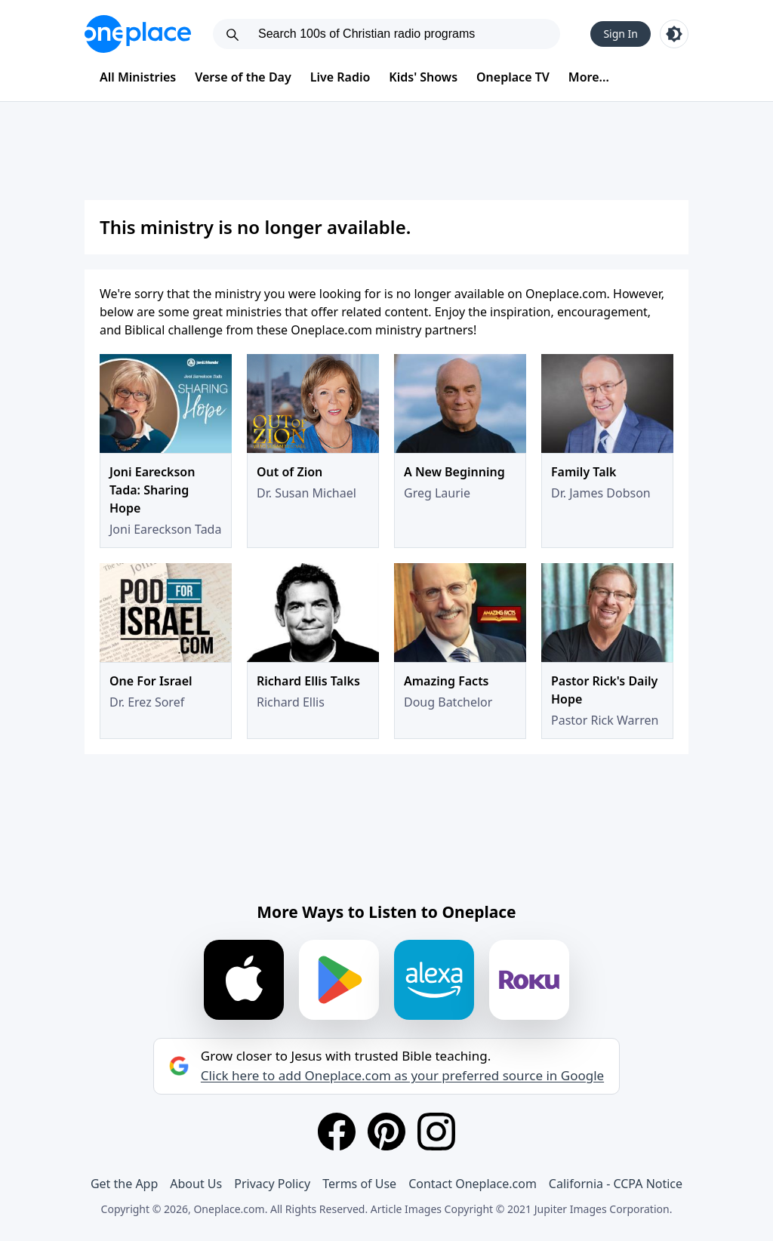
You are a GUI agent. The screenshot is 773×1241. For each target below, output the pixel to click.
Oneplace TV (513, 77)
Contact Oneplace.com (472, 1183)
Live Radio (340, 77)
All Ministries (138, 77)
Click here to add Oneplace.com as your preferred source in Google (402, 1075)
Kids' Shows (423, 77)
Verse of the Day (243, 77)
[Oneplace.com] (138, 34)
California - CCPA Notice (615, 1183)
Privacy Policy (272, 1183)
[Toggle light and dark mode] (674, 34)
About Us (196, 1183)
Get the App (124, 1183)
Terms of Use (359, 1183)
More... (588, 77)
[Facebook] (337, 1131)
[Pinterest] (386, 1131)
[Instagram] (436, 1131)
